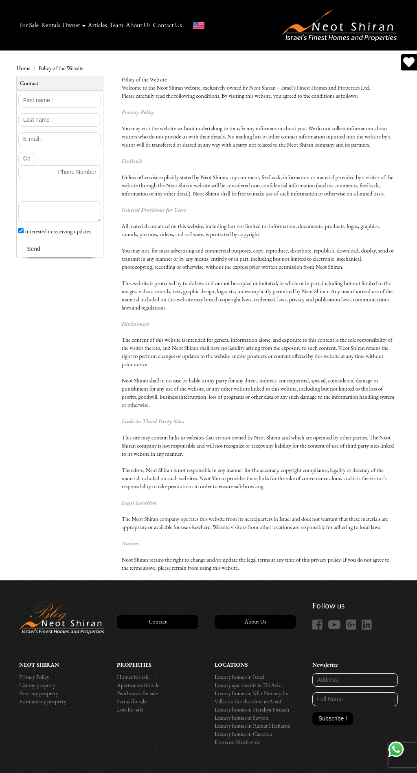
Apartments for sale (138, 685)
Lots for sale (130, 709)
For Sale (29, 25)
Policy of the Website (60, 68)
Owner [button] (71, 25)
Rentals (50, 25)
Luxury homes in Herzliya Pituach (252, 709)
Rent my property (38, 693)
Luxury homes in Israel (239, 677)
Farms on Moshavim (237, 742)
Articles (97, 25)
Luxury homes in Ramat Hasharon (252, 725)
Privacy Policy (34, 677)
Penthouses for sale (137, 693)
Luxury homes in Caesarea (243, 734)
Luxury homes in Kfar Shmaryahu (252, 693)
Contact (158, 621)
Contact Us (167, 25)
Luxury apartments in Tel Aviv (248, 685)
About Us (138, 25)
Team (116, 25)
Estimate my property (42, 701)
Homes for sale (133, 677)
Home (23, 68)
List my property (37, 685)
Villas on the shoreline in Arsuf (248, 701)
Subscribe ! (332, 718)
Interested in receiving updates (54, 231)
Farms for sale (132, 701)
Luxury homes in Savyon (241, 717)
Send (33, 249)
